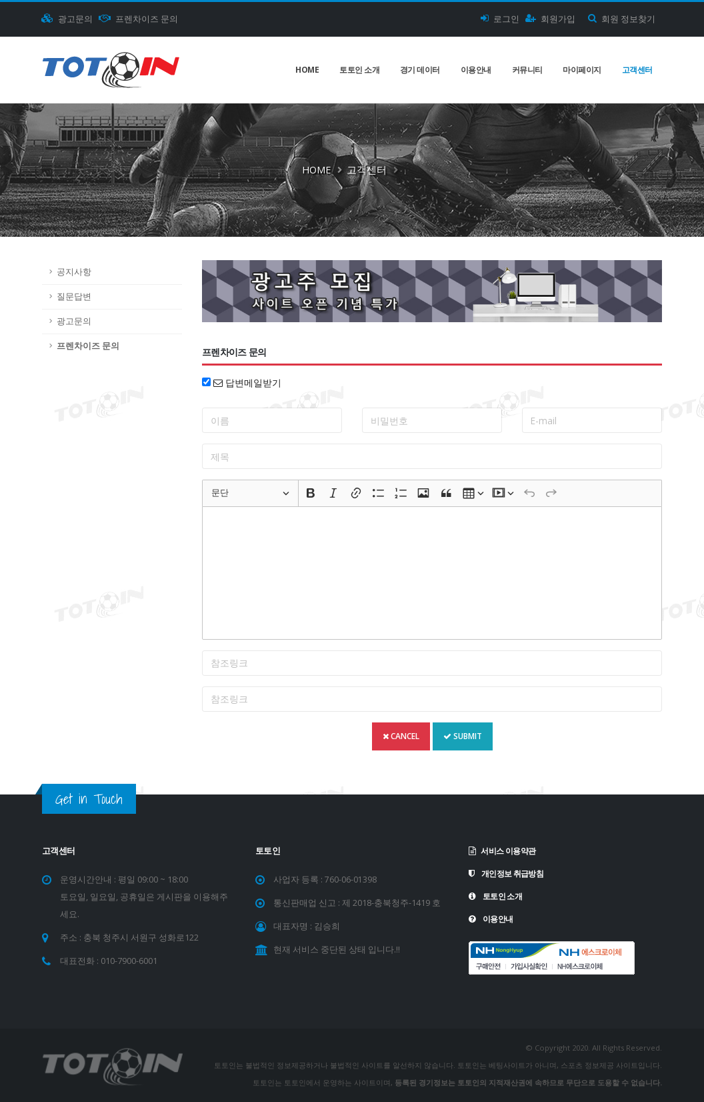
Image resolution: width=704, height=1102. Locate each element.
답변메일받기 (247, 382)
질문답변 (74, 296)
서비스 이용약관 (504, 851)
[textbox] (432, 573)
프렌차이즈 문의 (138, 19)
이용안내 (476, 69)
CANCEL (401, 736)
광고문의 (67, 19)
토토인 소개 (359, 69)
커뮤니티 (527, 69)
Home (307, 69)
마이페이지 (582, 69)
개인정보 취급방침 (509, 873)
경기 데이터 (420, 69)
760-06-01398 (351, 879)
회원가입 (550, 19)
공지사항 (74, 272)
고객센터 (637, 69)
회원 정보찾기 (621, 19)
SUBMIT (462, 736)
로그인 (500, 19)
